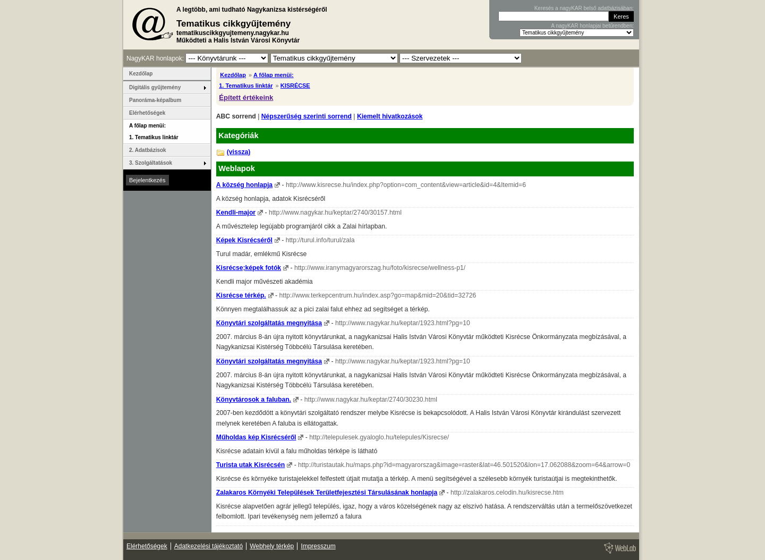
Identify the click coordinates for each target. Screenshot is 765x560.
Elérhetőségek (147, 113)
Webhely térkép (272, 546)
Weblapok (236, 168)
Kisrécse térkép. (241, 295)
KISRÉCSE (295, 85)
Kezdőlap (233, 75)
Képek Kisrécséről (244, 240)
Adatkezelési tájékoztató (208, 546)
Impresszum (318, 546)
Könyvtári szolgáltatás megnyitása (269, 323)
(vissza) (239, 152)
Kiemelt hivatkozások (390, 116)
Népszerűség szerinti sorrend (306, 116)
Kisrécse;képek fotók (248, 267)
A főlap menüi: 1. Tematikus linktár (153, 131)
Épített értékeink (246, 97)
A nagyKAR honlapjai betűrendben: (592, 26)
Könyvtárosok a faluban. (253, 399)
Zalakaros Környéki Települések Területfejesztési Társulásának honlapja (326, 492)
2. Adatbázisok (147, 150)
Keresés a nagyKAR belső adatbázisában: (584, 8)
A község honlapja (244, 185)
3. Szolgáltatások (150, 163)
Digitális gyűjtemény (155, 87)
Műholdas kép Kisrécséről (256, 437)
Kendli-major (236, 212)
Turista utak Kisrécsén (250, 465)
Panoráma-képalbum (155, 100)
